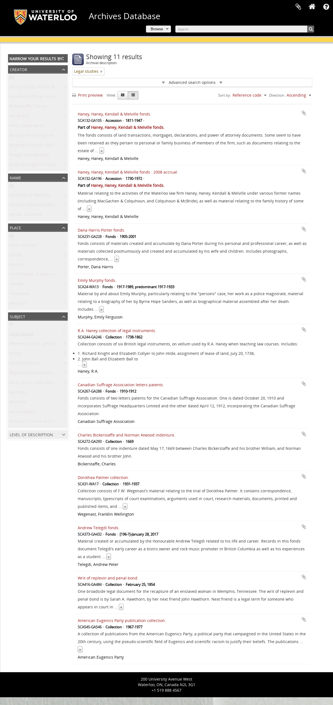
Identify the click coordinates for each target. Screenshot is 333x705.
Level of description (31, 434)
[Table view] (133, 95)
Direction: (277, 95)
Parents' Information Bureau (35, 206)
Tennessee (19, 294)
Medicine (17, 403)
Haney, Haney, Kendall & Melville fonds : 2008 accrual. (128, 172)
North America (22, 246)
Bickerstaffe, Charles (28, 107)
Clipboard (298, 7)
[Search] (244, 29)
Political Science (24, 364)
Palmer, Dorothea (25, 215)
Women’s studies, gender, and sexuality (45, 344)
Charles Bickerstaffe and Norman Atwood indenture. (126, 435)
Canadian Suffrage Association (37, 97)
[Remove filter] (101, 71)
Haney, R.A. (19, 117)
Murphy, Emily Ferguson (31, 136)
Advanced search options (192, 82)
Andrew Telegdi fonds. (99, 527)
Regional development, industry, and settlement (54, 374)
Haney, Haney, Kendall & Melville (39, 88)
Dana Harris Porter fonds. (101, 230)
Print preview (87, 95)
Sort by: (224, 95)
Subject (17, 316)
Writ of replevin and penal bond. (108, 578)
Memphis (18, 304)
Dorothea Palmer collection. (103, 477)
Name (15, 177)
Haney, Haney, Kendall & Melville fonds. (114, 114)
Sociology (17, 393)
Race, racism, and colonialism (36, 383)
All (11, 78)
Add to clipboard (304, 113)
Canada (16, 285)
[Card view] (122, 95)
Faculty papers (22, 412)
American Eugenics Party (32, 165)
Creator (18, 69)
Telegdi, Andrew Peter (29, 156)
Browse (157, 28)
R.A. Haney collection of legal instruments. (117, 330)
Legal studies (21, 335)
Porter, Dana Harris (27, 126)
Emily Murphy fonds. (97, 280)
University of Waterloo (29, 196)
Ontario (16, 265)
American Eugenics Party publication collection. (122, 620)
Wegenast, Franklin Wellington (37, 146)
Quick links (326, 7)
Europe (15, 256)
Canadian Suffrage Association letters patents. (121, 384)
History (15, 354)
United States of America (32, 275)
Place (15, 227)
